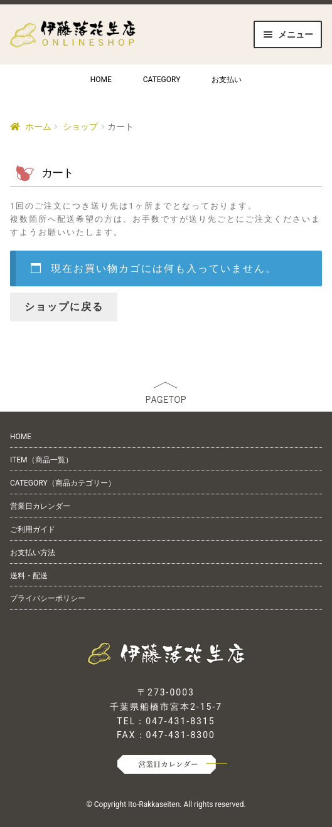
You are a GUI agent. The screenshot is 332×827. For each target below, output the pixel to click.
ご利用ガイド (32, 529)
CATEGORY (162, 79)
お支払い (227, 79)
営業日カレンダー (40, 506)
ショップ (80, 127)
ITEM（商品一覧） (41, 459)
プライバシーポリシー (47, 598)
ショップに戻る (64, 307)
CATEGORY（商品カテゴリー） (62, 483)
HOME (101, 79)
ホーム (38, 127)
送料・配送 (29, 575)
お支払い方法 (32, 552)
